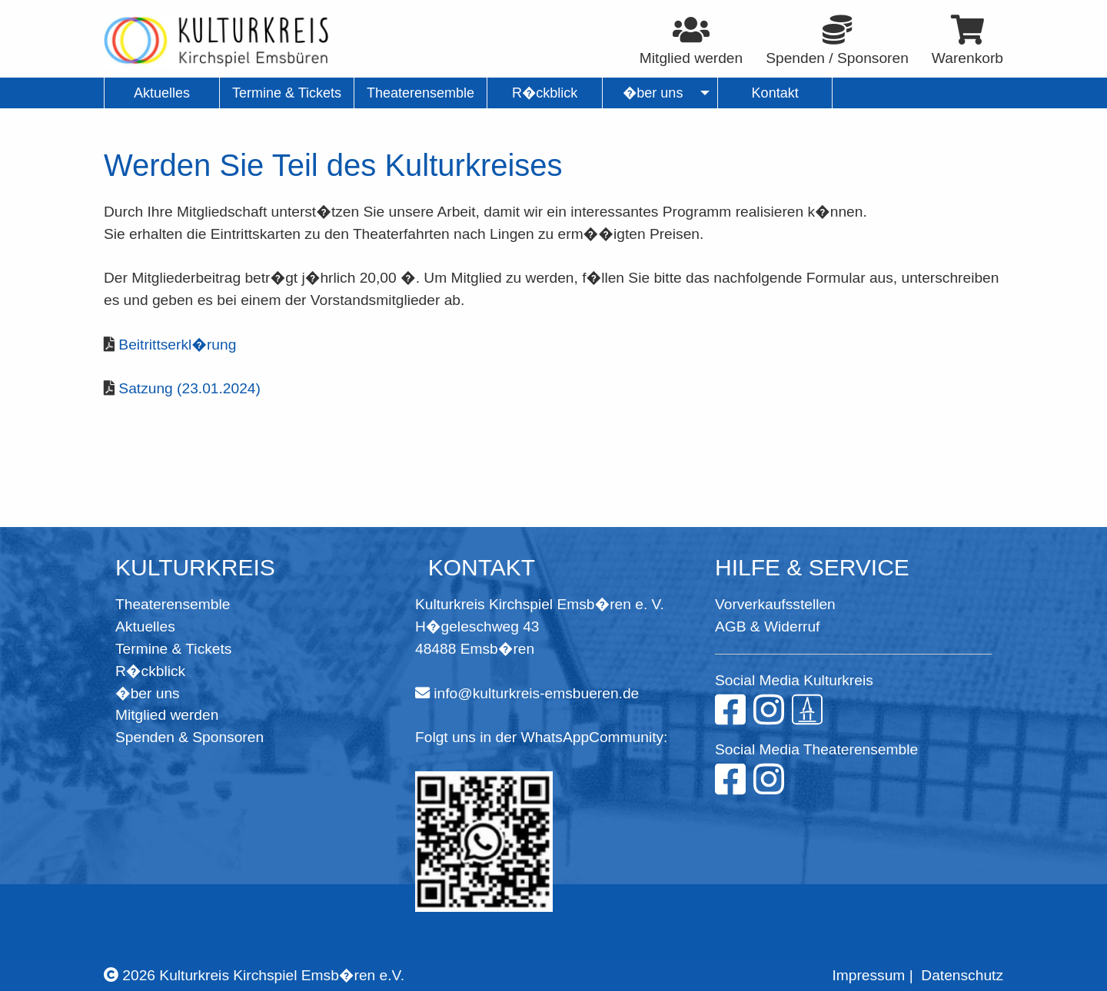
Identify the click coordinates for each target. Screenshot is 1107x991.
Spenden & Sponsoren (189, 737)
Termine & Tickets (173, 649)
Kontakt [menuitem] (775, 93)
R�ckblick (150, 671)
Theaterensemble (172, 604)
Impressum (868, 975)
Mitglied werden (166, 715)
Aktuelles (145, 626)
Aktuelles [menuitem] (162, 93)
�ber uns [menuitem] (653, 93)
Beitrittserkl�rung (177, 344)
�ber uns (147, 693)
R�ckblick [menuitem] (544, 93)
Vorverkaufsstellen (775, 604)
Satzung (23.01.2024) (189, 388)
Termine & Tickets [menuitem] (286, 93)
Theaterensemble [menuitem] (420, 93)
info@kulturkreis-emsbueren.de (536, 693)
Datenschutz (962, 975)
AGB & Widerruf (767, 626)
